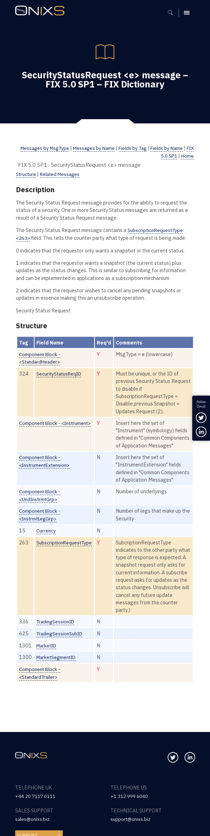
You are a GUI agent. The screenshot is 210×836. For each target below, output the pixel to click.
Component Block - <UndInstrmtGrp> (40, 509)
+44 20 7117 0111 (37, 796)
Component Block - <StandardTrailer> (40, 693)
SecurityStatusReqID (60, 372)
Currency (46, 544)
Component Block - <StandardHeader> (40, 357)
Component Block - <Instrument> (57, 422)
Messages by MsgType (46, 148)
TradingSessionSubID (60, 654)
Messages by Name (98, 148)
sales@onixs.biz (33, 819)
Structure (26, 173)
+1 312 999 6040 (131, 796)
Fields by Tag (138, 148)
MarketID (47, 666)
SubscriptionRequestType (65, 555)
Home (187, 155)
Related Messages (62, 173)
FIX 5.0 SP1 (163, 155)
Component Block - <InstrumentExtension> (46, 467)
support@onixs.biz (131, 819)
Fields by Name (174, 148)
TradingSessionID (56, 642)
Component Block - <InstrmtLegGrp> (40, 528)
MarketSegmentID (57, 677)
